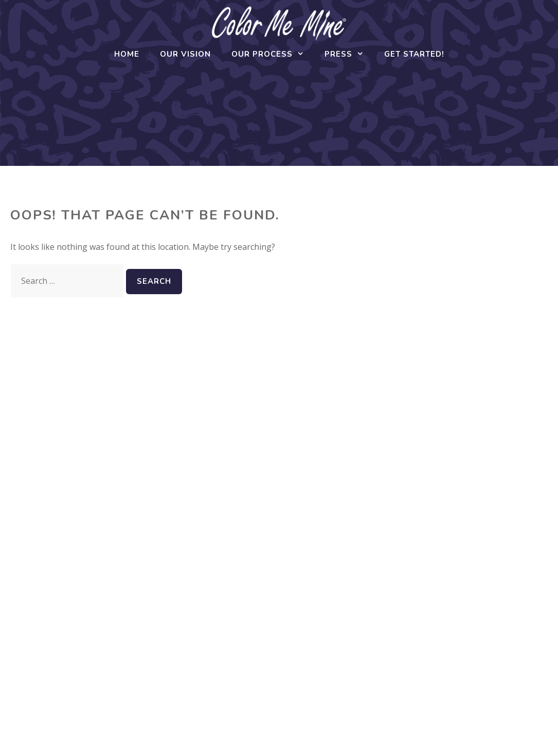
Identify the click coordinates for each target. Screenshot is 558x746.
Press (349, 54)
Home (126, 54)
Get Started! (414, 54)
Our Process (272, 54)
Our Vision (185, 54)
